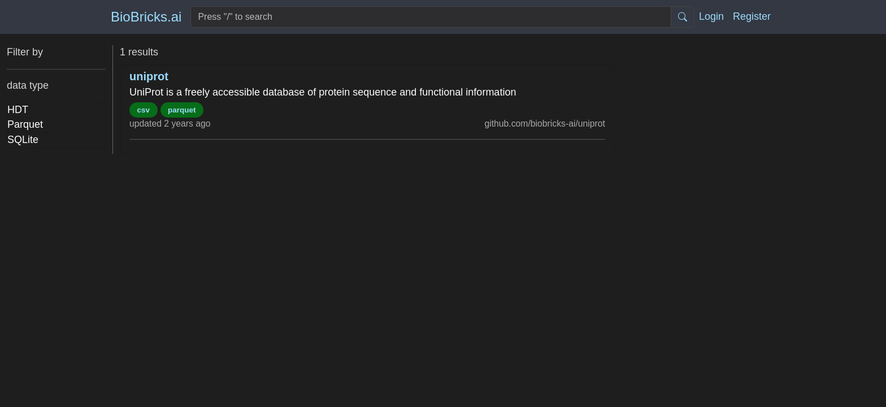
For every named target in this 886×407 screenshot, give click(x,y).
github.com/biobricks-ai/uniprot (544, 123)
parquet (182, 110)
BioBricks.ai (146, 16)
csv (143, 110)
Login (711, 16)
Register (752, 16)
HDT (17, 109)
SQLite (22, 139)
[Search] (430, 17)
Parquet (25, 124)
